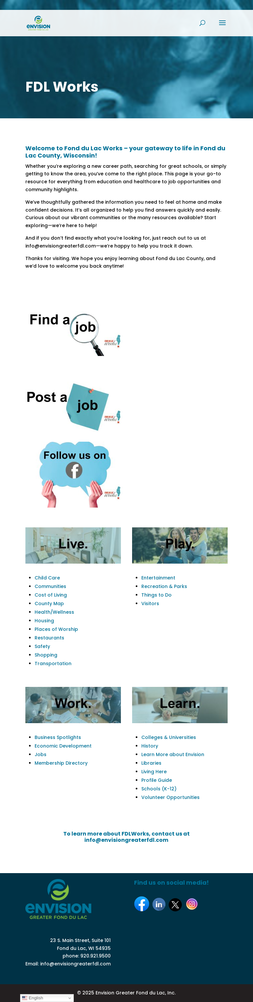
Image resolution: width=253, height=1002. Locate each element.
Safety (42, 646)
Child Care (47, 578)
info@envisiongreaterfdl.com (75, 963)
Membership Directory (61, 763)
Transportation (53, 663)
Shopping (46, 655)
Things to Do (156, 595)
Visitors (150, 603)
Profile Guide (156, 780)
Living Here (154, 771)
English (32, 998)
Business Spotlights (58, 737)
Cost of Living (51, 595)
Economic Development (63, 746)
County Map (49, 603)
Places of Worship (56, 629)
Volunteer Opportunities (170, 797)
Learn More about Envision (172, 754)
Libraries (151, 763)
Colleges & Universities (168, 737)
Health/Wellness (54, 612)
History (149, 746)
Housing (44, 620)
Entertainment (158, 578)
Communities (50, 586)
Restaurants (49, 637)
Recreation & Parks (164, 586)
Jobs (40, 754)
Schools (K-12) (159, 788)
